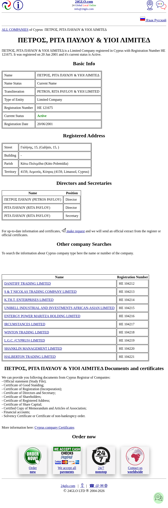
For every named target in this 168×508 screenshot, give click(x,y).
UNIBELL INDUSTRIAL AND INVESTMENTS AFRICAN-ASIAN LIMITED (59, 308)
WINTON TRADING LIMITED (26, 332)
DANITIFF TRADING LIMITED (27, 283)
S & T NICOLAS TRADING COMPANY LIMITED (40, 291)
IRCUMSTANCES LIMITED (24, 324)
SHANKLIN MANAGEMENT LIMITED (33, 348)
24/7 (101, 460)
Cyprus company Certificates (54, 427)
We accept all (67, 460)
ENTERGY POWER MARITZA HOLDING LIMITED (42, 316)
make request (73, 231)
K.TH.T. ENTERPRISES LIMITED (29, 300)
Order (33, 460)
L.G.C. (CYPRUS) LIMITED (24, 340)
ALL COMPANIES (15, 29)
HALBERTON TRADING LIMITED (30, 356)
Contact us (135, 460)
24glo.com (68, 486)
